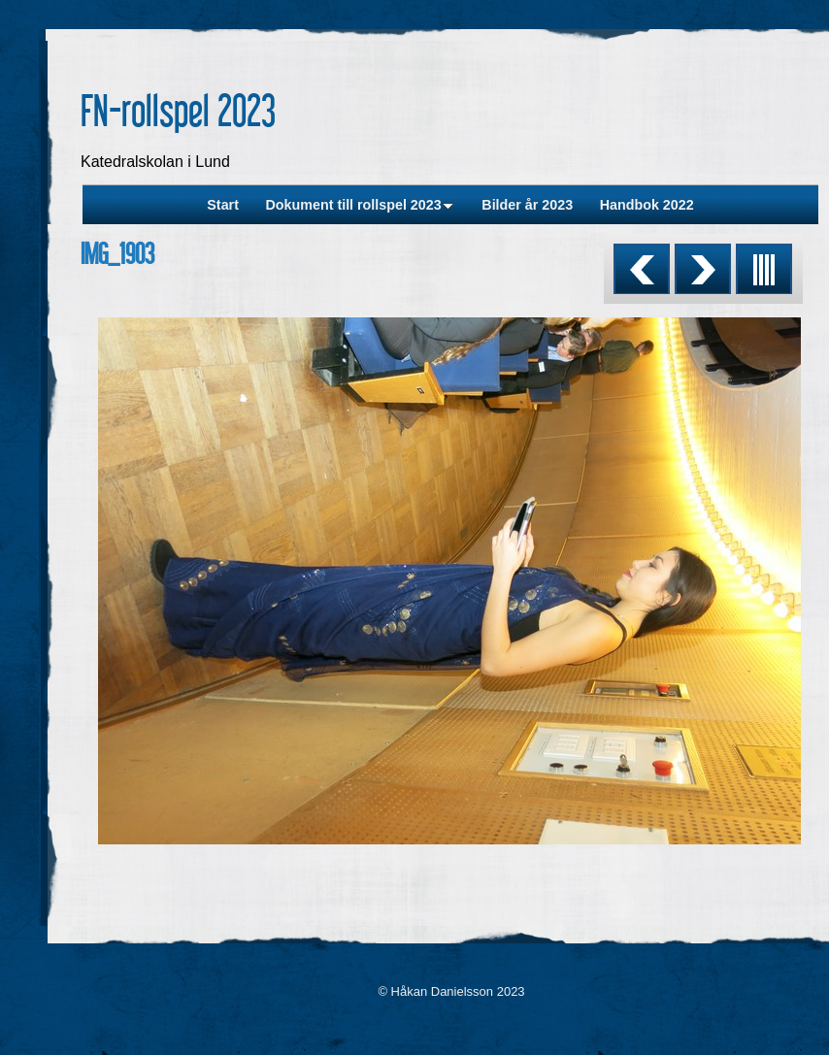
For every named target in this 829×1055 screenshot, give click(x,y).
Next (703, 269)
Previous (641, 269)
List (764, 269)
